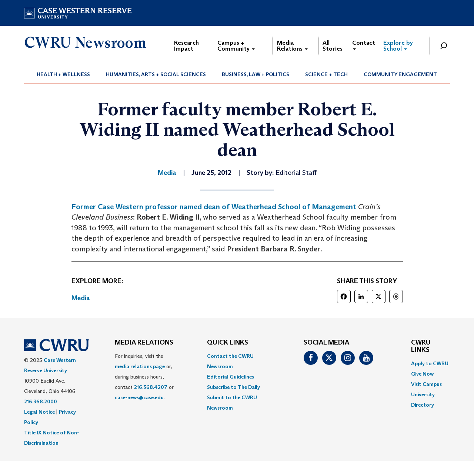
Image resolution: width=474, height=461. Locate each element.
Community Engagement (400, 74)
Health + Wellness (63, 74)
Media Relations (292, 45)
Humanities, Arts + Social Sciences (156, 74)
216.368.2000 (40, 401)
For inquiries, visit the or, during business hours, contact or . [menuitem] (144, 377)
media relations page (140, 366)
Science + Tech (326, 74)
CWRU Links (421, 346)
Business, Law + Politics (255, 74)
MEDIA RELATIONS (144, 342)
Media (80, 298)
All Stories (333, 45)
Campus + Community (236, 45)
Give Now (422, 373)
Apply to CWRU (429, 363)
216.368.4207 (150, 387)
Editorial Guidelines (230, 376)
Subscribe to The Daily (233, 387)
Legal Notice (39, 412)
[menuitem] (63, 74)
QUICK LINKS (227, 342)
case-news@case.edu (139, 397)
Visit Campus (426, 384)
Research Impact (186, 45)
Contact (363, 44)
